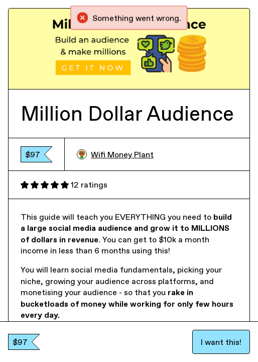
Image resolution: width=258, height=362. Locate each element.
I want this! (221, 341)
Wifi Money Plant (115, 154)
